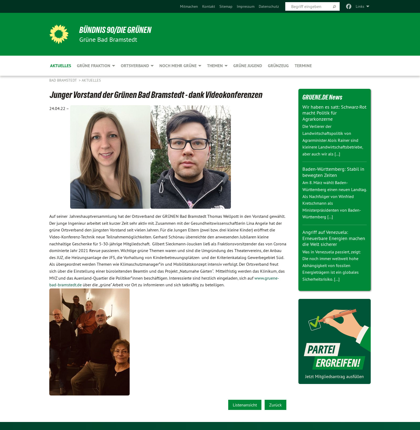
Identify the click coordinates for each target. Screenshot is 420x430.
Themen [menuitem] (215, 66)
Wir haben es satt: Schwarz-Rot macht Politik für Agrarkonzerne (334, 113)
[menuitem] (189, 6)
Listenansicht (245, 405)
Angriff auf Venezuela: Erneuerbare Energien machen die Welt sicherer (333, 238)
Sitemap (225, 6)
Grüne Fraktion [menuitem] (93, 66)
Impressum (245, 6)
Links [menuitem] (360, 6)
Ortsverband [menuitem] (135, 66)
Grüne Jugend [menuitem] (247, 66)
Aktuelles (91, 80)
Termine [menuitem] (303, 66)
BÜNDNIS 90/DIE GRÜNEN (115, 30)
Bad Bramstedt (63, 80)
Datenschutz (269, 6)
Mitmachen (189, 6)
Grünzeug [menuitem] (278, 66)
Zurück (275, 405)
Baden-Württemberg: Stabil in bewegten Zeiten (333, 172)
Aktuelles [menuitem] (60, 66)
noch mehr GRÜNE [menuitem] (178, 66)
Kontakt (208, 6)
